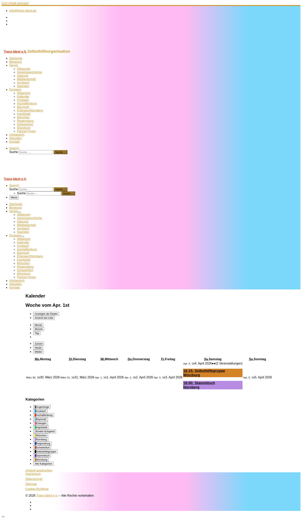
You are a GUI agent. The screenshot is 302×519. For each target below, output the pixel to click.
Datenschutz (34, 479)
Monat (38, 325)
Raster (46, 313)
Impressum (33, 474)
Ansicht (38, 470)
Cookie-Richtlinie (37, 489)
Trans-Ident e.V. (47, 495)
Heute (38, 347)
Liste (44, 317)
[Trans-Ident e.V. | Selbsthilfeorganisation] (26, 47)
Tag (37, 333)
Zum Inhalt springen (15, 3)
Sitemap (31, 484)
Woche (39, 329)
